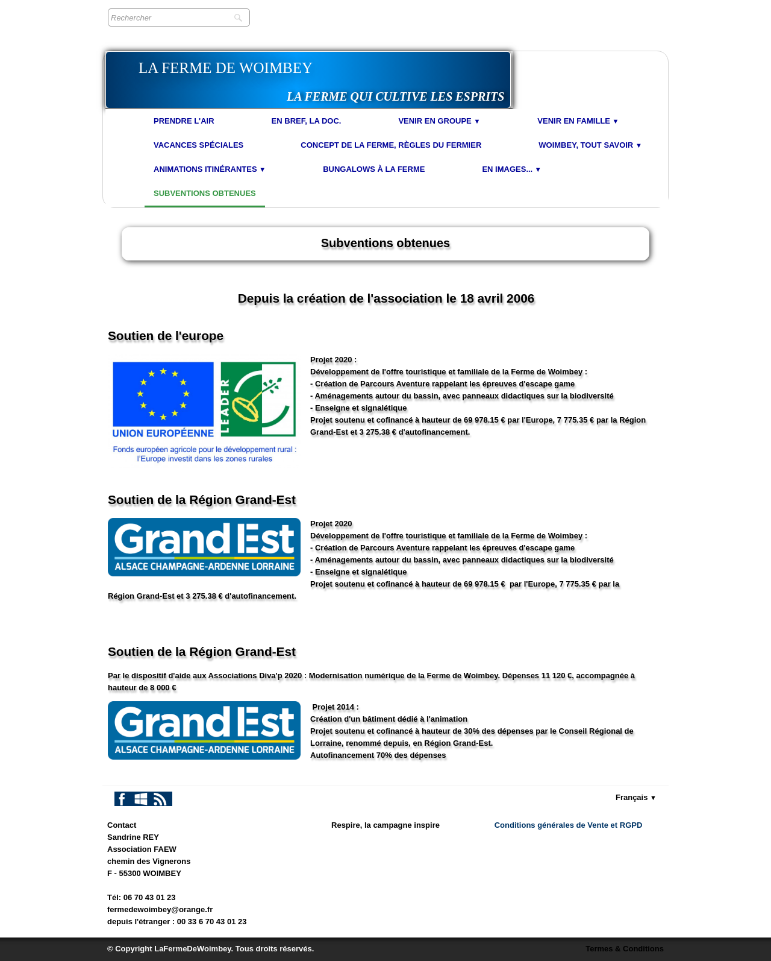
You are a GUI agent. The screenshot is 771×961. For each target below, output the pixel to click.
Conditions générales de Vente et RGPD (569, 825)
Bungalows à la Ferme (374, 169)
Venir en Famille (578, 120)
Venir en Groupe (439, 120)
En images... (511, 169)
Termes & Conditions (624, 948)
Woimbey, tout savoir (590, 145)
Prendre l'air (184, 120)
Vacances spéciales (198, 145)
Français (636, 797)
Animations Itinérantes (210, 169)
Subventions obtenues (205, 193)
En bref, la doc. (307, 120)
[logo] (308, 80)
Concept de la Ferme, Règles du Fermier (391, 145)
